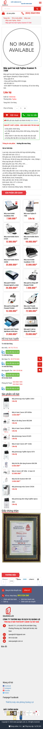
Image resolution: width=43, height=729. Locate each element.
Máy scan (27, 18)
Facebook (8, 686)
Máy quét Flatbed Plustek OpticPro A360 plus (11, 284)
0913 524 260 (23, 595)
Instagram (8, 688)
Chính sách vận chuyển (28, 602)
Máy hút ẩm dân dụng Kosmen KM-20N (24, 463)
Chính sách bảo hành (10, 599)
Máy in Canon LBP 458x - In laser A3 (23, 471)
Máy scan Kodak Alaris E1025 (11, 238)
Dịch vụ (5, 602)
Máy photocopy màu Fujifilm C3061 (23, 399)
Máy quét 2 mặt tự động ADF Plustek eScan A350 (29, 330)
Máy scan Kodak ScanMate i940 (9, 215)
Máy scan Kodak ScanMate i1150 (29, 261)
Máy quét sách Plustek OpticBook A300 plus (11, 330)
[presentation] (3, 582)
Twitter (7, 693)
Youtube (7, 690)
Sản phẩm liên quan (13, 193)
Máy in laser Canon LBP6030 (21, 428)
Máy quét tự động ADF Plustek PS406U (11, 307)
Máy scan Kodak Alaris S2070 (31, 238)
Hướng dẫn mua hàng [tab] (24, 143)
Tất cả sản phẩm (17, 18)
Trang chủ (6, 18)
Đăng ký (27, 590)
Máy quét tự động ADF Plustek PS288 (31, 284)
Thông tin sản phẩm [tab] (8, 143)
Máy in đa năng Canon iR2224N (22, 421)
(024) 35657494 (32, 13)
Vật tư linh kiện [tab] (7, 148)
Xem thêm (34, 120)
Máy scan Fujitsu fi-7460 (30, 215)
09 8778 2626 (15, 359)
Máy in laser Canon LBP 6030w (22, 412)
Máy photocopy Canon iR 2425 (21, 436)
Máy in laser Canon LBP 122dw (22, 444)
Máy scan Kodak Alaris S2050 (11, 261)
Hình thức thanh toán (27, 599)
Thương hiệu (10, 575)
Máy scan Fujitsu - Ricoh (13, 20)
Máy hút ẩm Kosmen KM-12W (21, 479)
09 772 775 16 (13, 348)
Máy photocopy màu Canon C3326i (23, 487)
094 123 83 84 (17, 370)
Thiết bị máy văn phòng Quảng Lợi (20, 702)
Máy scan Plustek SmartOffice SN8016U (31, 307)
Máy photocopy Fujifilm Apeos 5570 (23, 452)
